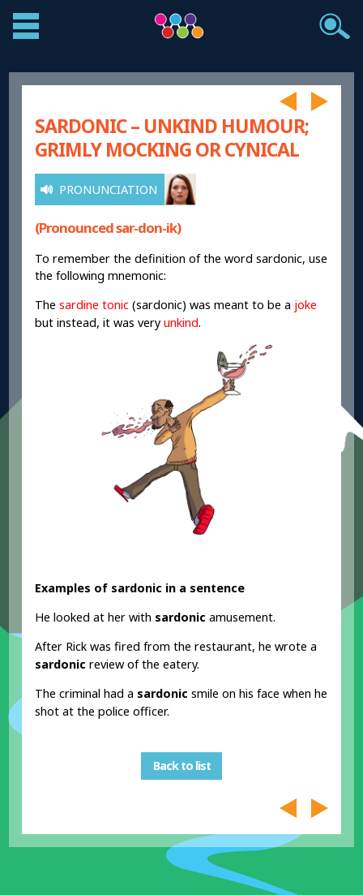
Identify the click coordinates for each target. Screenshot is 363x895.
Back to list (182, 766)
